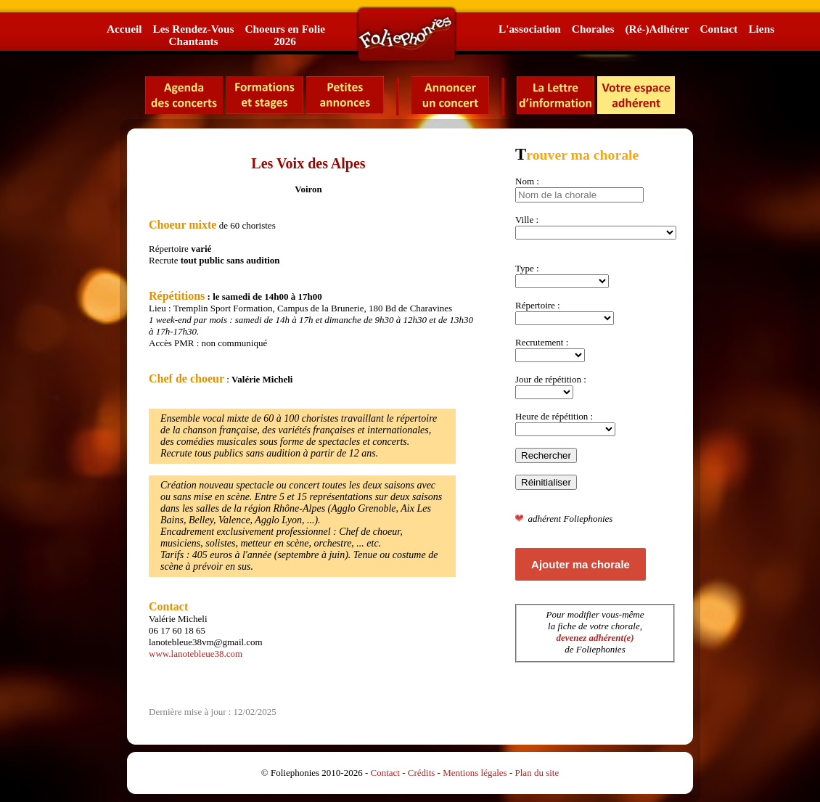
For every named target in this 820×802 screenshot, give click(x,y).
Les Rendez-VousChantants (193, 34)
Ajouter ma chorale (580, 564)
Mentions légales (475, 772)
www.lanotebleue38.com (195, 653)
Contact (719, 28)
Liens (761, 28)
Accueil (124, 28)
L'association (530, 28)
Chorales (593, 28)
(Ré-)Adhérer (657, 28)
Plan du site (537, 772)
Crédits (421, 772)
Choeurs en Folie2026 (284, 34)
